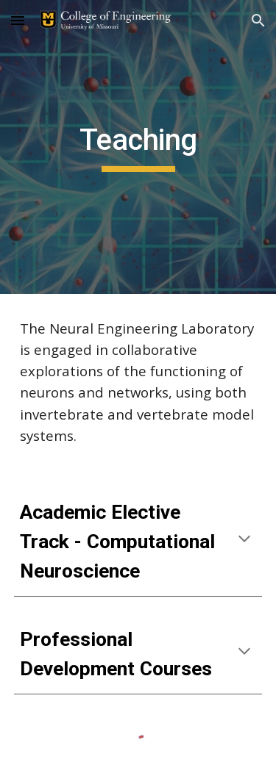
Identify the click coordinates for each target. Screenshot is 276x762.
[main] (138, 147)
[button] (17, 20)
